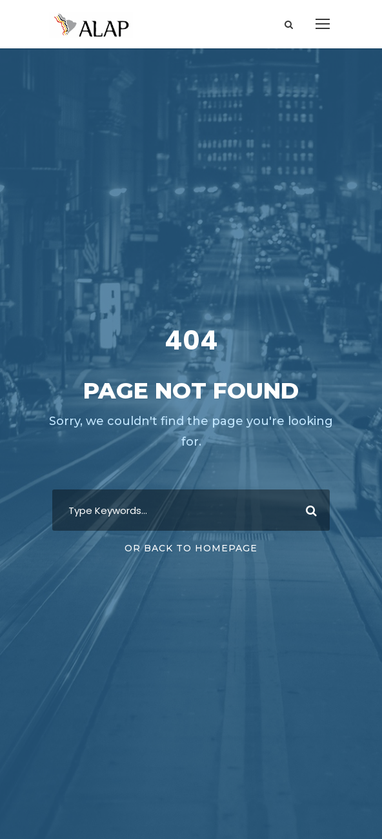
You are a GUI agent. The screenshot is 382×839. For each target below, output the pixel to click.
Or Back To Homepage (191, 548)
